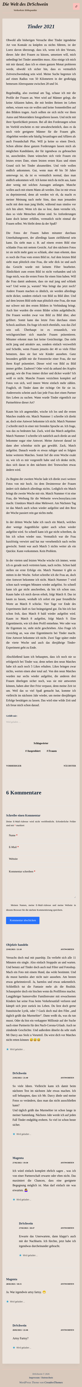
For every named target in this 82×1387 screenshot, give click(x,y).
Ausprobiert (33, 751)
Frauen (52, 751)
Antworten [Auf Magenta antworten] (67, 1163)
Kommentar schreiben (22, 871)
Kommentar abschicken (23, 920)
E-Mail (14, 847)
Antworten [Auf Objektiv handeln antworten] (67, 949)
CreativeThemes (53, 1382)
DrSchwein (19, 1073)
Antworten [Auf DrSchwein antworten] (67, 1078)
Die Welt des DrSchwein (25, 4)
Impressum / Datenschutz (41, 1377)
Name (13, 835)
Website (13, 858)
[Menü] (76, 6)
